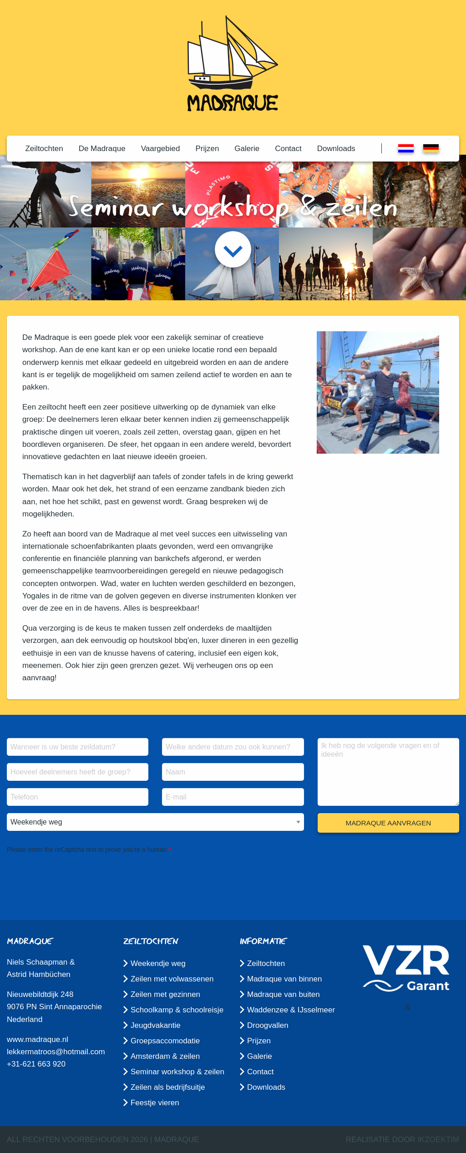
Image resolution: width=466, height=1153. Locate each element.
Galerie (246, 148)
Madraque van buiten (283, 994)
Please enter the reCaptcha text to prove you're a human (87, 849)
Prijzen (207, 148)
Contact (288, 148)
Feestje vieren (155, 1102)
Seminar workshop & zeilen (177, 1071)
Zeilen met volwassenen (172, 979)
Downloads (336, 148)
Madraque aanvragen (388, 823)
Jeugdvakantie (156, 1025)
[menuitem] (44, 148)
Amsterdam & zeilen (165, 1056)
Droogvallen (268, 1025)
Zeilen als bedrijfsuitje (168, 1087)
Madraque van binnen (284, 979)
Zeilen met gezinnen (165, 994)
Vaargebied (160, 148)
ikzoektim (438, 1139)
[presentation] (76, 873)
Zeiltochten (44, 148)
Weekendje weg (158, 963)
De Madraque (102, 148)
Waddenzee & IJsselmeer (291, 1010)
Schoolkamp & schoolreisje (177, 1010)
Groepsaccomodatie (165, 1041)
